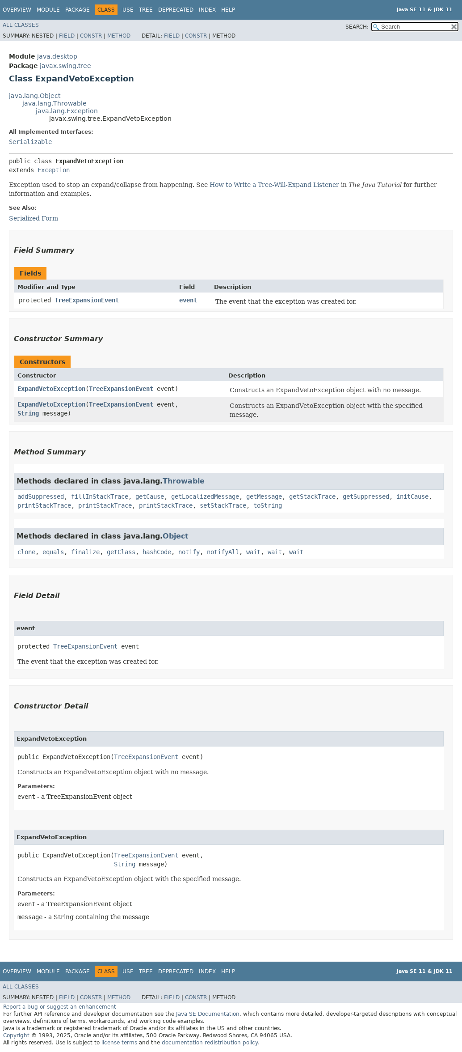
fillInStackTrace (99, 496)
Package (77, 10)
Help (228, 10)
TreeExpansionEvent (87, 300)
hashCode (157, 552)
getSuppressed (366, 496)
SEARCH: (357, 27)
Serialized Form (33, 218)
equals (53, 552)
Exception (54, 170)
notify (189, 552)
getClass (121, 552)
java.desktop (57, 56)
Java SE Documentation (207, 1014)
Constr (91, 36)
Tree (146, 10)
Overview (17, 10)
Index (207, 10)
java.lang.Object (34, 95)
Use (128, 10)
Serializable (30, 141)
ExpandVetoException (51, 388)
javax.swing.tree (65, 65)
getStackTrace (312, 496)
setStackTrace (223, 505)
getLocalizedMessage (205, 496)
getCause (149, 496)
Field (67, 36)
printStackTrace (44, 505)
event (188, 300)
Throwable (184, 481)
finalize (85, 552)
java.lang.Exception (67, 111)
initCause (412, 496)
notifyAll (223, 552)
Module (48, 10)
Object (176, 536)
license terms (119, 1042)
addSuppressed (40, 496)
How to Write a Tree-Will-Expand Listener (274, 184)
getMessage (264, 496)
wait (253, 552)
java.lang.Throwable (54, 103)
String (28, 413)
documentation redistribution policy (209, 1042)
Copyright (16, 1035)
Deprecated (175, 10)
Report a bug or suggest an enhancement (59, 1007)
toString (267, 505)
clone (26, 552)
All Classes (21, 25)
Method (118, 36)
